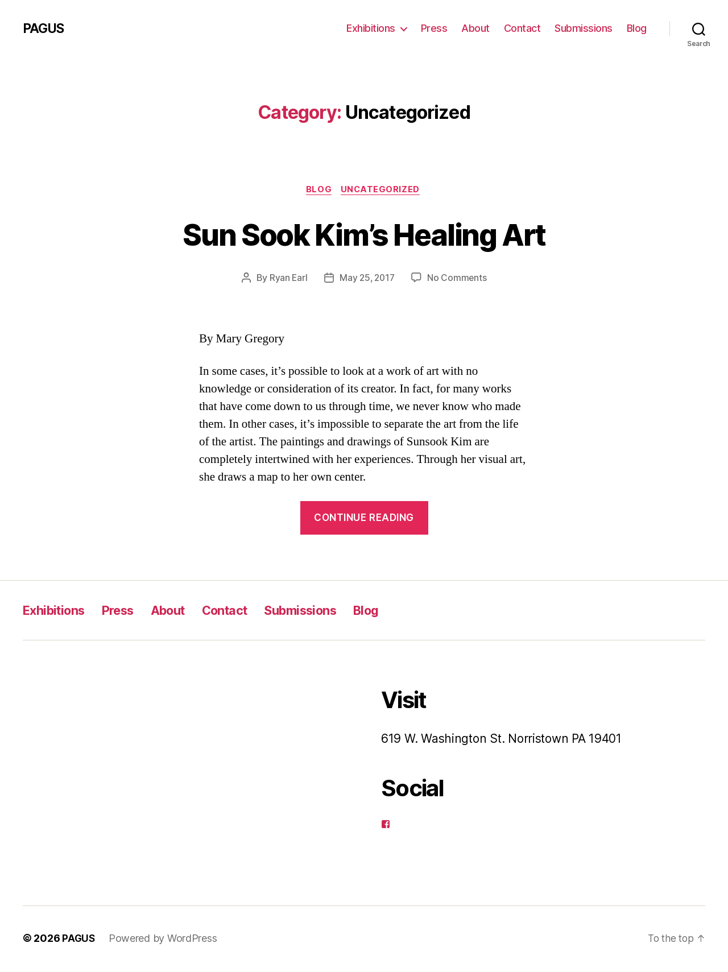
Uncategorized (383, 190)
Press (434, 28)
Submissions (584, 28)
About (475, 28)
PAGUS (45, 28)
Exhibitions (370, 28)
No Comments (459, 279)
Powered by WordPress (163, 940)
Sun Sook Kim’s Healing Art (364, 234)
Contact (522, 28)
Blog (637, 28)
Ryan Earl (286, 279)
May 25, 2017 (367, 279)
